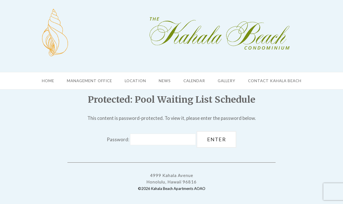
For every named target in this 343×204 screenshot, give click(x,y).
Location (135, 81)
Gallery (226, 81)
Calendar (194, 81)
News (165, 81)
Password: (151, 139)
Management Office (89, 81)
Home (48, 81)
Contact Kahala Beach (274, 81)
